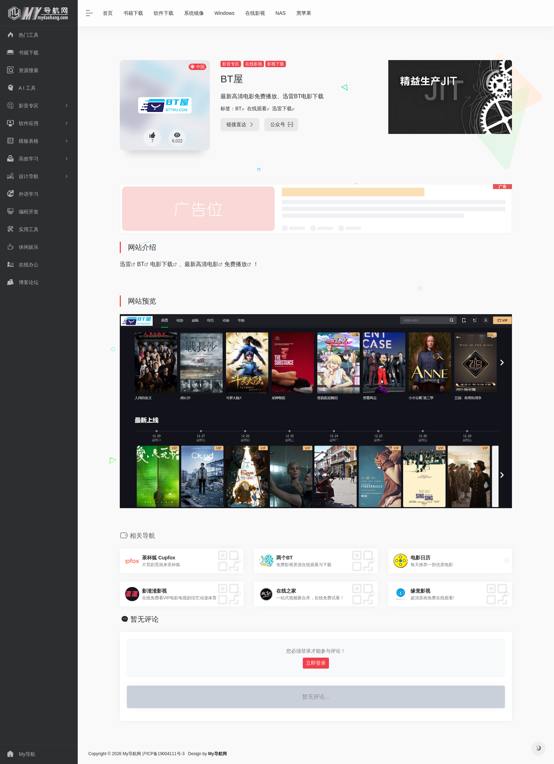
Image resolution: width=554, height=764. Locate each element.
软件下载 (163, 13)
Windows (224, 13)
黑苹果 (303, 13)
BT (238, 108)
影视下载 (275, 63)
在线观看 (257, 108)
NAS (281, 13)
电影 (212, 264)
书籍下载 (133, 13)
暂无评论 (144, 619)
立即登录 (316, 663)
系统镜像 (194, 13)
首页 (108, 13)
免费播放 (235, 264)
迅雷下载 (282, 108)
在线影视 (255, 13)
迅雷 (125, 264)
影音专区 (230, 63)
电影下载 (161, 264)
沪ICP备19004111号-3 (163, 753)
